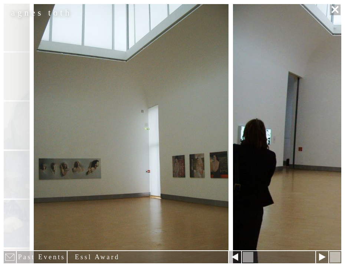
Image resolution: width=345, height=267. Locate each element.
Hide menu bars (335, 257)
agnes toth (41, 12)
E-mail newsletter (9, 257)
